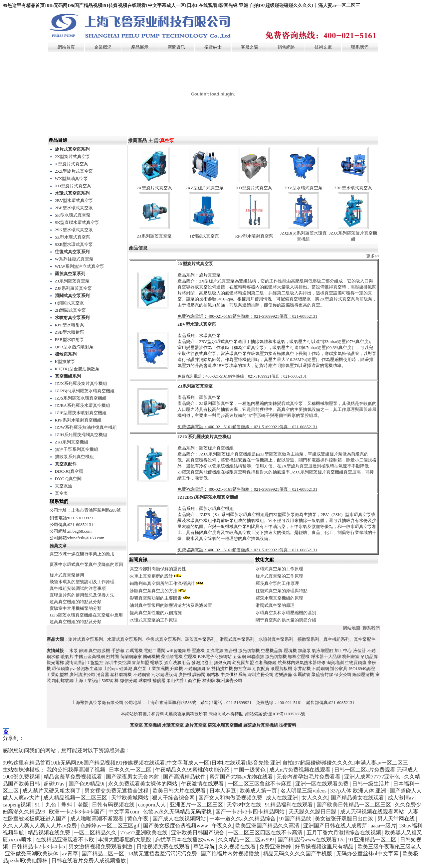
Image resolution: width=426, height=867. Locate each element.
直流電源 (214, 650)
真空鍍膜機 (99, 650)
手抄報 (117, 650)
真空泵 (139, 668)
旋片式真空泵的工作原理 (279, 576)
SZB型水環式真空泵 (74, 244)
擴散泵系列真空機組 (74, 456)
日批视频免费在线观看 (163, 846)
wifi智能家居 (178, 650)
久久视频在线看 (237, 846)
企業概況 (102, 47)
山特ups (111, 668)
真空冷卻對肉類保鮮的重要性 (158, 568)
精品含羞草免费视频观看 (74, 777)
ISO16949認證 (361, 668)
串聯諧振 (255, 656)
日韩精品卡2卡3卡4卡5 (39, 846)
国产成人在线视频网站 (179, 818)
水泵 (73, 650)
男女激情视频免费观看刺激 (101, 846)
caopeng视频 (17, 804)
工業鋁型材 (57, 674)
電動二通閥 (154, 650)
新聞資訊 (176, 47)
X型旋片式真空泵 (71, 163)
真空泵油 (63, 485)
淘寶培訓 (335, 662)
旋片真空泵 (210, 274)
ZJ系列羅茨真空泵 (72, 280)
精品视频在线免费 (50, 832)
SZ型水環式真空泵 (72, 237)
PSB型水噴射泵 (69, 339)
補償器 (158, 680)
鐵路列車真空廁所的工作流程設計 (162, 583)
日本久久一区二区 (131, 770)
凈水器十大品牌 (326, 656)
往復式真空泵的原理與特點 (282, 590)
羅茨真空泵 (210, 397)
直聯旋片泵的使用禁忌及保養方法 (82, 595)
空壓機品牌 (272, 650)
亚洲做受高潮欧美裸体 (32, 853)
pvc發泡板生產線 (86, 668)
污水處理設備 (164, 674)
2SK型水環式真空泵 (74, 229)
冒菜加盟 (140, 662)
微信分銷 (128, 680)
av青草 (70, 853)
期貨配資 (261, 668)
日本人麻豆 (223, 790)
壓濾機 (198, 650)
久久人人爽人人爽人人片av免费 (40, 825)
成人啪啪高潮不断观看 (97, 818)
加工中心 (343, 650)
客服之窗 (249, 47)
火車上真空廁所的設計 (151, 576)
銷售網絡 (286, 47)
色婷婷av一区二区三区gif (111, 825)
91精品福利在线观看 (289, 804)
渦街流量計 (76, 662)
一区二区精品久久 (96, 832)
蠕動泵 (156, 662)
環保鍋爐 (60, 668)
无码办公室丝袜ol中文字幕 (368, 853)
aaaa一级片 (383, 825)
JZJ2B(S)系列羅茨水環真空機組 (84, 390)
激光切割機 (249, 650)
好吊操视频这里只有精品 (325, 846)
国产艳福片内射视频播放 (231, 853)
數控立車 (242, 668)
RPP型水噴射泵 (69, 324)
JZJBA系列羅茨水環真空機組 (82, 405)
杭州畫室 (350, 656)
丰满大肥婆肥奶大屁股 (125, 839)
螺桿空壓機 (299, 656)
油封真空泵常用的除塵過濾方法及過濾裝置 (171, 605)
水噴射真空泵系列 (72, 317)
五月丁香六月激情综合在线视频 (344, 832)
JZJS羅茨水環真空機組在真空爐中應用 (86, 614)
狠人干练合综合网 (174, 797)
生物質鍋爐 (355, 662)
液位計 (359, 650)
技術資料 (287, 725)
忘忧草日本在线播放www (185, 839)
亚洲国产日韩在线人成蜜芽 (335, 825)
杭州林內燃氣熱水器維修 (301, 662)
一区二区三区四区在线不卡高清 (266, 832)
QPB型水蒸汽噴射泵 (74, 346)
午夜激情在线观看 (203, 783)
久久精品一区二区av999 (246, 839)
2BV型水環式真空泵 (74, 200)
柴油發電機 (172, 656)
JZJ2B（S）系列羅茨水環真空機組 (231, 514)
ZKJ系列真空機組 (71, 441)
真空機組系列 (68, 376)
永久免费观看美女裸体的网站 (143, 783)
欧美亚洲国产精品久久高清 (268, 825)
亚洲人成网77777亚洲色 (372, 777)
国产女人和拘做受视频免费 (231, 797)
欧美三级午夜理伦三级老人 (389, 846)
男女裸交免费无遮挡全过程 (117, 790)
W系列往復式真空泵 (74, 259)
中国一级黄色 (250, 770)
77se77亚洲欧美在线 (144, 832)
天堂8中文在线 (245, 804)
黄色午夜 (138, 818)
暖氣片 (67, 656)
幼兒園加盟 (243, 662)
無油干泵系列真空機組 (76, 449)
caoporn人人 (152, 804)
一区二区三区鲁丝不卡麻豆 (260, 783)
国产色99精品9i (87, 783)
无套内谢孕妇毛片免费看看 (309, 777)
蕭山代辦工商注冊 (183, 680)
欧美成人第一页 (259, 790)
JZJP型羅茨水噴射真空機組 (80, 412)
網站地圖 (351, 627)
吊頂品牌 (369, 656)
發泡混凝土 (202, 662)
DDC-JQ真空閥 (69, 471)
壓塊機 (290, 650)
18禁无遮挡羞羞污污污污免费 (163, 853)
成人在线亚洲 (282, 797)
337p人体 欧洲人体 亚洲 (358, 790)
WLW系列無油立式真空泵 (80, 266)
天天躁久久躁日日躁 (313, 811)
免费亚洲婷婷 (276, 846)
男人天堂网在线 (396, 818)
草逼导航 (204, 846)
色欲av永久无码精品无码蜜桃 (178, 811)
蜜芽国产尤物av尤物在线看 (241, 777)
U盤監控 (96, 662)
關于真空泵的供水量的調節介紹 (286, 619)
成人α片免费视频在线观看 (300, 770)
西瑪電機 (134, 650)
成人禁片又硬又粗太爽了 (52, 790)
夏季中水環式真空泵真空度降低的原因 (86, 564)
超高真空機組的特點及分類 (76, 601)
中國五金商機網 (90, 656)
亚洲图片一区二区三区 (197, 804)
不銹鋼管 (141, 674)
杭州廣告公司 (229, 680)
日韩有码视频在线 (114, 804)
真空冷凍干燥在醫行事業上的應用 (82, 553)
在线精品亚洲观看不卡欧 (66, 839)
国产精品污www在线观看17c (312, 839)
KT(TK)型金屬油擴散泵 (77, 368)
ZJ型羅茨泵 (284, 514)
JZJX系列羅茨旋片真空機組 (81, 383)
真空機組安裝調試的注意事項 (78, 588)
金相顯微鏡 (266, 662)
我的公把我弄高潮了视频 (76, 770)
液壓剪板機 (281, 668)
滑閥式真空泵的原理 (275, 605)
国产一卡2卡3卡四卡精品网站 (250, 811)
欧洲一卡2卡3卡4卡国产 (77, 811)
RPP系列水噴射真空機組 (78, 420)
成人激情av (401, 797)
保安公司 (342, 674)
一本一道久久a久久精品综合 (243, 818)
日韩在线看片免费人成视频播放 (89, 860)
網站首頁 (66, 47)
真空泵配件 (66, 463)
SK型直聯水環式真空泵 (77, 222)
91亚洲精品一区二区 (373, 839)
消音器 (102, 674)
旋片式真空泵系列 (72, 149)
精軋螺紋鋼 (63, 680)
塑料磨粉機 (121, 674)
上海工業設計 (88, 680)
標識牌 (208, 680)
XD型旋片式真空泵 (73, 185)
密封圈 (112, 656)
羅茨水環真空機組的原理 (279, 598)
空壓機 (190, 656)
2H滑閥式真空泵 (70, 310)
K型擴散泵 (65, 361)
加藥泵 (304, 650)
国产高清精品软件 (185, 777)
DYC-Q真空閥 (68, 478)
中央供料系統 (234, 674)
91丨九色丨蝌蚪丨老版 (62, 804)
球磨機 (144, 680)
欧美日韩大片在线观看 (179, 790)
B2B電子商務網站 (215, 656)
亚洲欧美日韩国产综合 (198, 832)
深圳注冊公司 (261, 674)
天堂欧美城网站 (130, 797)
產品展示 (139, 47)
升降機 (176, 668)
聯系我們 (359, 47)
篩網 (83, 650)
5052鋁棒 (110, 680)
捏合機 (230, 650)
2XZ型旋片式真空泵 (74, 171)
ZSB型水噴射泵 (70, 332)
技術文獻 (323, 47)
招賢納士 (213, 47)
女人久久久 (315, 797)
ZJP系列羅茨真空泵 (73, 288)
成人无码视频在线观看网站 (372, 811)
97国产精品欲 (296, 818)
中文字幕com (124, 811)
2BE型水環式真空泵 (74, 207)
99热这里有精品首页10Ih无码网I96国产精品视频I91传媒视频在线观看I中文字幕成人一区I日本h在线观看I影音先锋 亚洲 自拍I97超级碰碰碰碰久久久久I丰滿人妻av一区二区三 (181, 5)
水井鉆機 (302, 668)
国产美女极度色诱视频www (176, 825)
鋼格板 (213, 674)
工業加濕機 (158, 668)
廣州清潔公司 (82, 674)
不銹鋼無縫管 (197, 668)
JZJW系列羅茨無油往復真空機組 (86, 427)
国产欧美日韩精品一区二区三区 (354, 804)
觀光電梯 (55, 662)
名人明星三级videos (304, 790)
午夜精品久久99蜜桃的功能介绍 (193, 770)
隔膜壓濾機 (363, 674)
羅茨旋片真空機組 (216, 447)
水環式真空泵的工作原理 (279, 568)
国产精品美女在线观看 (358, 797)
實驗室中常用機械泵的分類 (76, 608)
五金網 (239, 656)
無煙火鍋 (222, 662)
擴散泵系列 (66, 354)
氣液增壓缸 (322, 650)
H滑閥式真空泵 (69, 302)
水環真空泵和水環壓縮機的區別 (286, 612)
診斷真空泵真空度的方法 (153, 590)
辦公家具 (338, 668)
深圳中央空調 (118, 662)
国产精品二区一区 (103, 853)
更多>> (373, 256)
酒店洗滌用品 (177, 662)
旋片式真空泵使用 (67, 575)
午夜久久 (222, 825)
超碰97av (55, 783)
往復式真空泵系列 (72, 251)
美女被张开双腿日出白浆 (345, 818)
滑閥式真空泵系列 (72, 295)
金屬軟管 (302, 674)
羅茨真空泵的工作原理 (277, 583)
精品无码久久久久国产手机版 (298, 853)
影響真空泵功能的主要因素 (156, 598)
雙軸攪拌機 (222, 668)
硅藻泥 (125, 668)
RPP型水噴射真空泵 (254, 236)
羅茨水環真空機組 (216, 508)
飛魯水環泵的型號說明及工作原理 (82, 581)
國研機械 (151, 656)
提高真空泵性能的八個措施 (156, 612)
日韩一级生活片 (371, 783)
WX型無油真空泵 (71, 178)
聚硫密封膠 (322, 674)
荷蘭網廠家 (131, 656)
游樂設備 (283, 674)
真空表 (61, 493)
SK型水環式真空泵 (73, 215)
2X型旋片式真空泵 (73, 156)
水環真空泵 (210, 335)
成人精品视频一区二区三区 (75, 797)
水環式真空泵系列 (72, 193)
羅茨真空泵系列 (70, 273)
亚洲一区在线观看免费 (322, 783)
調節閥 (198, 674)
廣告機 (184, 674)
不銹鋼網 (320, 668)
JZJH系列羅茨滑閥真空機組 (81, 434)
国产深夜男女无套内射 (133, 777)
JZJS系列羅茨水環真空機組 (80, 398)
